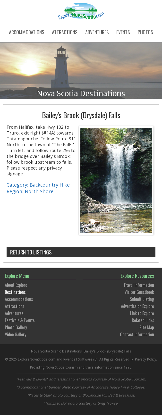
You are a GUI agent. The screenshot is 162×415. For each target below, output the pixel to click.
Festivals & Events (19, 320)
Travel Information (139, 285)
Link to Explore (142, 313)
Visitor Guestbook (139, 292)
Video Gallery (15, 334)
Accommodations (19, 299)
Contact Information (137, 334)
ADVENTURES (97, 32)
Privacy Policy (145, 359)
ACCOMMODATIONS (26, 32)
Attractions (14, 306)
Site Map (146, 327)
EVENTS (123, 32)
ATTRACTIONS (64, 32)
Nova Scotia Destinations (81, 93)
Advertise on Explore (137, 306)
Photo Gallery (16, 327)
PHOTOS (145, 32)
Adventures (14, 313)
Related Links (143, 320)
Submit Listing (142, 299)
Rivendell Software (77, 359)
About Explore (16, 285)
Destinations (15, 292)
